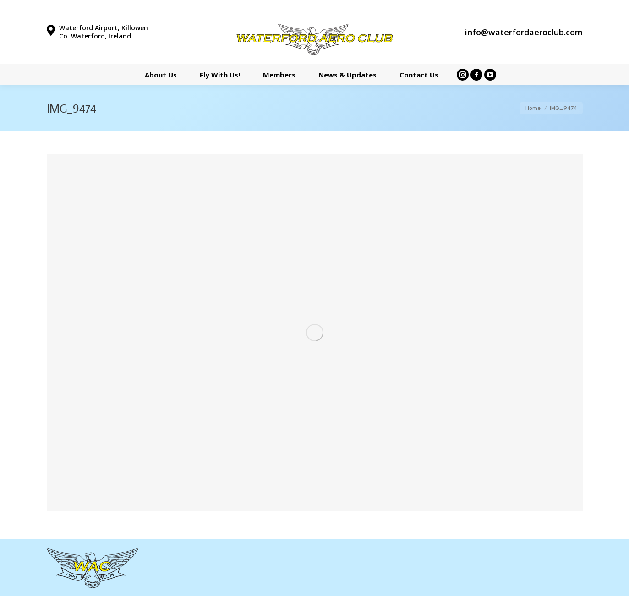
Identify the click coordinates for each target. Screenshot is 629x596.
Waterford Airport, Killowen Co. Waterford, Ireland (103, 31)
